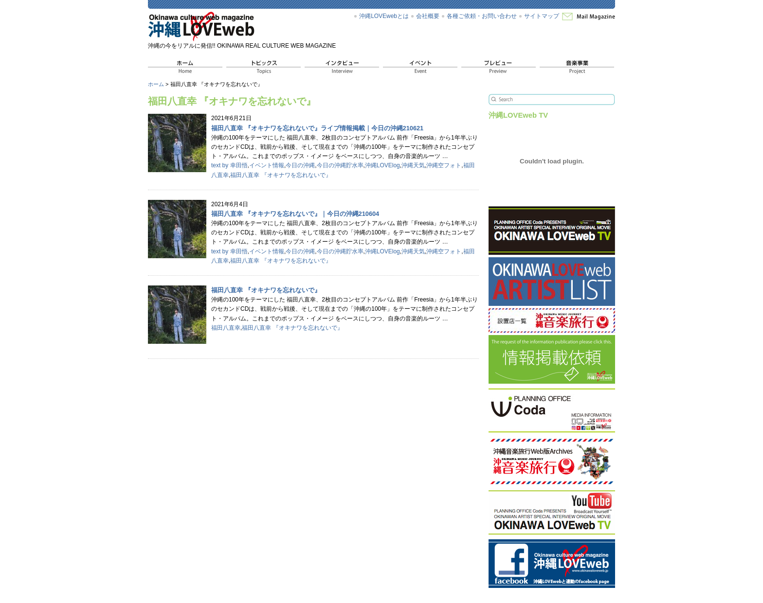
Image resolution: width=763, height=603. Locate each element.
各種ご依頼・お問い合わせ (482, 16)
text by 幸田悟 (229, 165)
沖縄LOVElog (382, 165)
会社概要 (427, 16)
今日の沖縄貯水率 (340, 165)
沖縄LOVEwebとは (384, 16)
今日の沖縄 (300, 165)
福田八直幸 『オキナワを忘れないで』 (280, 175)
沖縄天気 (413, 165)
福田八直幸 (225, 327)
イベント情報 (266, 165)
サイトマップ (541, 16)
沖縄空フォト (443, 165)
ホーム (156, 84)
